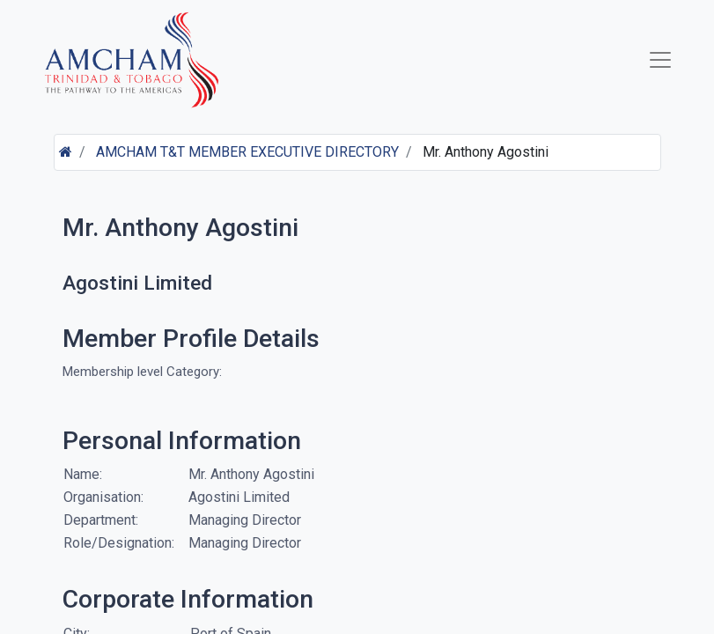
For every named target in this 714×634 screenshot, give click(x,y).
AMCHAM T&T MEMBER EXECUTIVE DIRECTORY (247, 152)
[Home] (65, 152)
